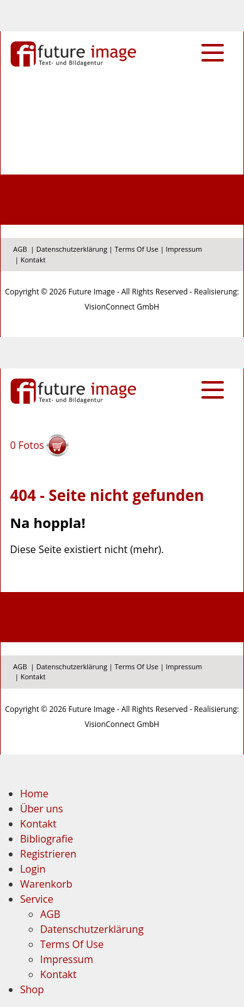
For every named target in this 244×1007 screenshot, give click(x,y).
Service (36, 899)
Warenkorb (46, 884)
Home (34, 793)
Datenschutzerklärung (71, 249)
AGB (20, 249)
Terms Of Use (137, 249)
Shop (32, 989)
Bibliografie (46, 839)
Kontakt (33, 259)
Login (33, 869)
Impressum (184, 249)
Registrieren (48, 854)
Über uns (41, 809)
